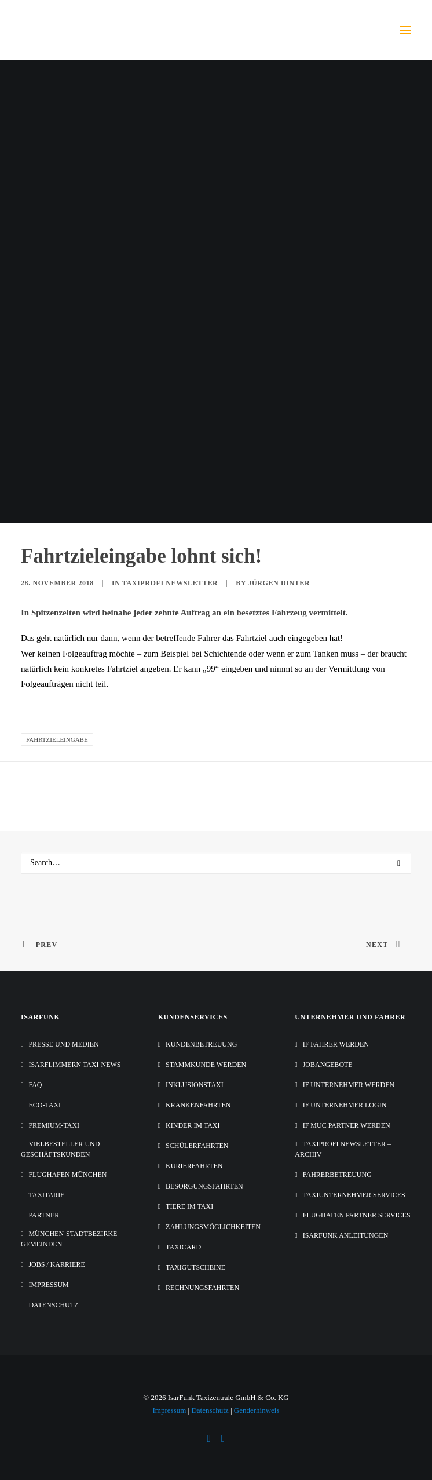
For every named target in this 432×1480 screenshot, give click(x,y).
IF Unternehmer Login (345, 1105)
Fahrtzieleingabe (57, 739)
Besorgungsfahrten (204, 1186)
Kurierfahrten (194, 1166)
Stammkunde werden (206, 1064)
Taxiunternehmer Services (354, 1195)
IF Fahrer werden (336, 1044)
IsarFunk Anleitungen (346, 1235)
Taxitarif (46, 1195)
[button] (405, 30)
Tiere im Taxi (189, 1206)
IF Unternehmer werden (348, 1085)
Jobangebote (328, 1064)
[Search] (216, 863)
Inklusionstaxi (195, 1085)
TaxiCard (183, 1247)
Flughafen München (67, 1175)
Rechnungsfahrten (202, 1288)
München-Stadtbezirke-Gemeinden (70, 1239)
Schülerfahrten (197, 1146)
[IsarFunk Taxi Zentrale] (67, 30)
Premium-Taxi (53, 1125)
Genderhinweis (257, 1410)
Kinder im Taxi (192, 1125)
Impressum (48, 1285)
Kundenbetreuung (201, 1044)
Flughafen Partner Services (357, 1215)
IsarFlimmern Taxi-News (74, 1064)
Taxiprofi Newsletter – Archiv (343, 1149)
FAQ (35, 1085)
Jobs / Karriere (56, 1264)
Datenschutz (53, 1305)
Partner (43, 1215)
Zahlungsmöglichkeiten (213, 1227)
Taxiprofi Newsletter (170, 583)
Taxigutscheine (195, 1267)
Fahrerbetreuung (337, 1175)
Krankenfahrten (198, 1105)
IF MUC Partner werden (346, 1125)
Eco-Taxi (44, 1105)
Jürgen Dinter (279, 583)
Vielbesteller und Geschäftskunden (60, 1149)
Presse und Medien (63, 1044)
